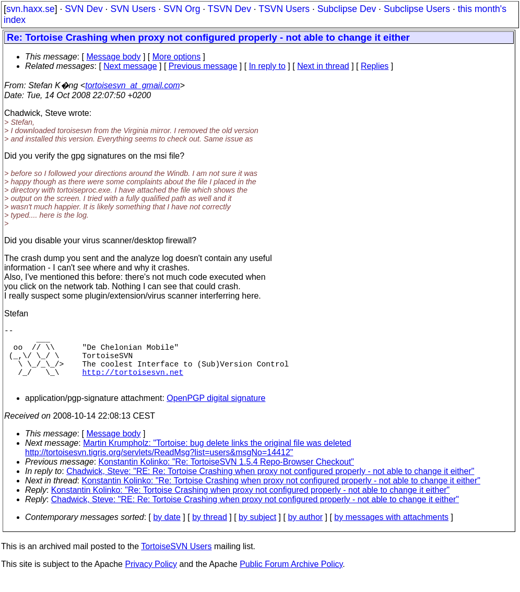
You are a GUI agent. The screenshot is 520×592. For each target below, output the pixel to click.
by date (166, 531)
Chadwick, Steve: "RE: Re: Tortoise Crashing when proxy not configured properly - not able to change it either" (270, 485)
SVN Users (133, 9)
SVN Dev (83, 9)
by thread (209, 531)
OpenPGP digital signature (216, 412)
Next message (130, 66)
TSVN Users (284, 9)
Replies (374, 66)
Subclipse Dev (346, 9)
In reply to (267, 66)
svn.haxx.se (30, 9)
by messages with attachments (391, 531)
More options (176, 56)
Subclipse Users (417, 9)
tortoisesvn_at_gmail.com (132, 85)
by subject (257, 531)
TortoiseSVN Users (176, 561)
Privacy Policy (151, 578)
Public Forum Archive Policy (291, 578)
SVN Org (181, 9)
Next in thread (323, 66)
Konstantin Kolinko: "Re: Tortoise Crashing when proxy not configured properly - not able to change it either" (281, 495)
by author (305, 531)
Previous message (203, 66)
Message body (113, 56)
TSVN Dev (229, 9)
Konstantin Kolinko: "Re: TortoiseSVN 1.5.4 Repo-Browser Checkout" (226, 476)
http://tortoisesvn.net (132, 384)
